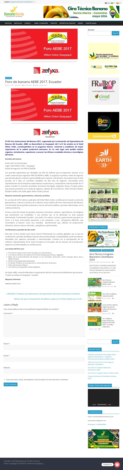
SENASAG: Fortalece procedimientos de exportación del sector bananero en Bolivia (42, 293)
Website (7, 367)
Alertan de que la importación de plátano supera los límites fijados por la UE (49, 299)
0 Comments (27, 85)
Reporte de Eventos (67, 23)
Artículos (18, 23)
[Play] (91, 404)
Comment (8, 313)
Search (115, 33)
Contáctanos (91, 23)
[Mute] (113, 404)
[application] (103, 398)
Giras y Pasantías (41, 23)
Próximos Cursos (108, 250)
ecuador (41, 85)
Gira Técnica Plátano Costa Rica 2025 (109, 295)
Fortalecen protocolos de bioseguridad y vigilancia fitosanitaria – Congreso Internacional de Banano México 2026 (102, 357)
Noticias (8, 23)
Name (7, 344)
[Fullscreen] (117, 404)
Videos (80, 23)
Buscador (91, 30)
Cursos (27, 23)
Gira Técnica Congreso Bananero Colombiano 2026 (101, 256)
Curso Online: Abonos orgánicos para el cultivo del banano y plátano (110, 308)
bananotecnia (107, 262)
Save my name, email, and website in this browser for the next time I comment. (37, 379)
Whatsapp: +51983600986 (97, 424)
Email (6, 356)
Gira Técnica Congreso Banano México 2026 (108, 282)
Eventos (53, 23)
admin (19, 85)
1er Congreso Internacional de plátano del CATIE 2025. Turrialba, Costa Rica (108, 323)
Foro (45, 85)
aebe (36, 85)
